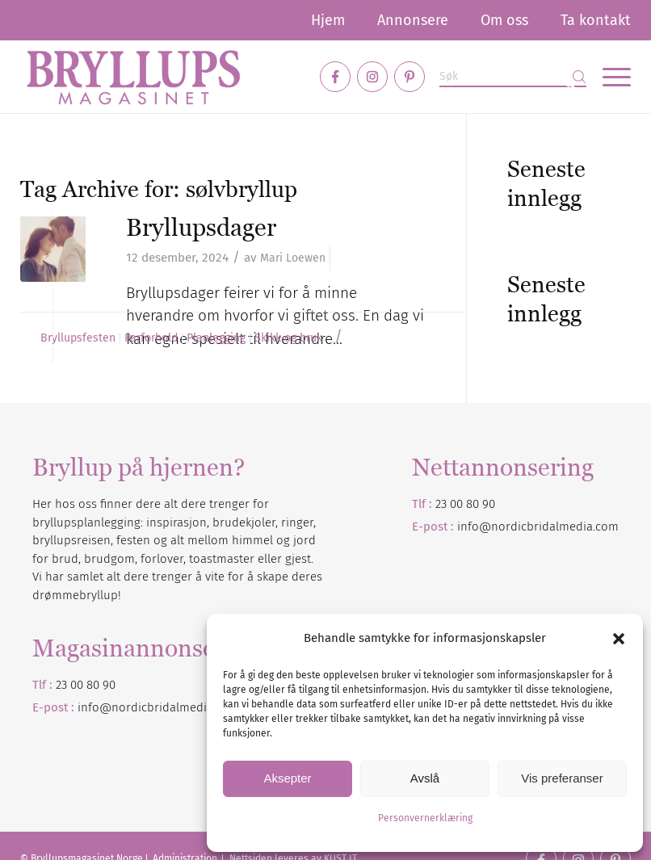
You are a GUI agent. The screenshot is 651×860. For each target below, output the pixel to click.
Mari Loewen (293, 258)
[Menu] (608, 76)
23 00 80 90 (465, 504)
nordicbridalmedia (162, 707)
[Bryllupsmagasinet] (133, 76)
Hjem (328, 20)
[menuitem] (328, 20)
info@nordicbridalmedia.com (538, 526)
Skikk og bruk (288, 338)
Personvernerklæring (425, 818)
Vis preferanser (562, 778)
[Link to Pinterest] (409, 76)
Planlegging (216, 338)
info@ (94, 707)
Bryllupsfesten (78, 338)
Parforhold (151, 338)
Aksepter (287, 778)
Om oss (504, 20)
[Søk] (512, 77)
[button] (619, 639)
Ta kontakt (596, 20)
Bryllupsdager (201, 227)
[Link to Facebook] (335, 76)
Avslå (424, 778)
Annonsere (412, 20)
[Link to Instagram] (372, 76)
